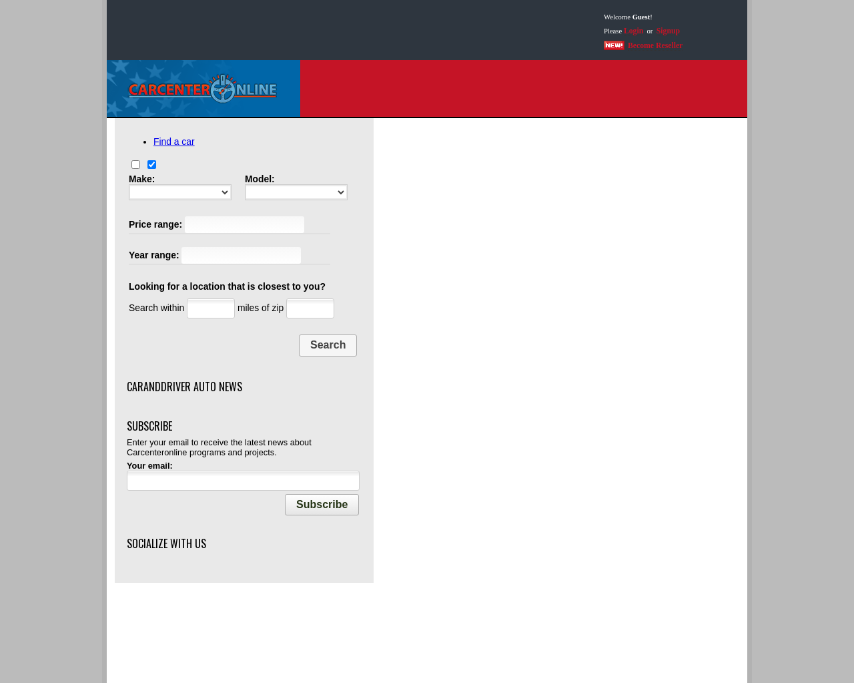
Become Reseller (655, 45)
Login (633, 31)
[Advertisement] (349, 30)
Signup (668, 31)
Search (328, 345)
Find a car (174, 141)
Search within (156, 307)
